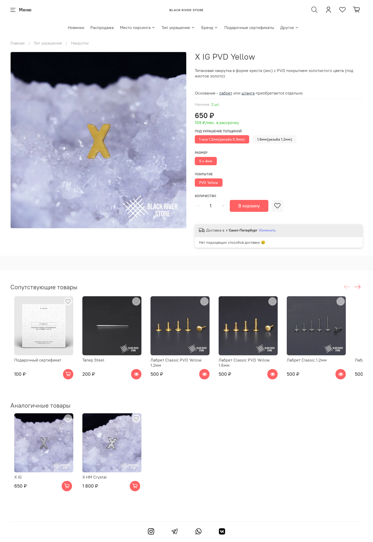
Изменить (267, 230)
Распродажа (102, 27)
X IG (14, 480)
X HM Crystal (95, 480)
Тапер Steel (94, 364)
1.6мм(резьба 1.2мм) (274, 139)
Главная (17, 43)
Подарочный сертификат (33, 364)
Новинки (76, 27)
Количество (205, 196)
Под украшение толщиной (218, 131)
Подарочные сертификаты (249, 27)
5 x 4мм (205, 161)
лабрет (225, 93)
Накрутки (80, 43)
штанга (248, 93)
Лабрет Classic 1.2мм (319, 364)
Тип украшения (178, 27)
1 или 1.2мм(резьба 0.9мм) (222, 139)
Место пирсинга (137, 27)
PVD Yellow (208, 182)
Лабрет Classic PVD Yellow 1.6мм (258, 364)
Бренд (209, 27)
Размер (201, 153)
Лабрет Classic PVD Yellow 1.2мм (186, 364)
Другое (289, 27)
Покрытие (204, 174)
